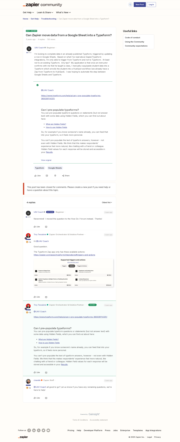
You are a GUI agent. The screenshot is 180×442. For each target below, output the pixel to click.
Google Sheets (55, 168)
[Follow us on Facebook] (29, 430)
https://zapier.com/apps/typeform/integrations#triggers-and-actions (64, 255)
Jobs (115, 430)
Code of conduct (132, 37)
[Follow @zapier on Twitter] (43, 430)
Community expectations (136, 46)
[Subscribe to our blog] (39, 430)
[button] (140, 4)
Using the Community (134, 42)
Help (79, 430)
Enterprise (125, 430)
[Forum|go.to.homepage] (43, 4)
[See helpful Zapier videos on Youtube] (48, 430)
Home (25, 19)
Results (49, 152)
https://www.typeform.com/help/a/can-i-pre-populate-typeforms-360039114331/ (70, 317)
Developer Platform (93, 430)
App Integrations (153, 430)
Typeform (39, 168)
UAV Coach (39, 47)
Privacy (157, 437)
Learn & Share (45, 12)
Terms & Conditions (80, 420)
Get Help (29, 12)
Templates (138, 430)
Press (107, 430)
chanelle (37, 380)
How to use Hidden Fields (56, 127)
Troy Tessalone (40, 234)
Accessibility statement (99, 420)
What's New (63, 12)
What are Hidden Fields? (56, 124)
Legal (149, 437)
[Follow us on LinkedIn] (34, 430)
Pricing (71, 430)
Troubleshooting (48, 19)
